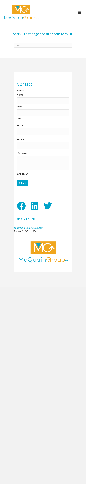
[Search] (43, 45)
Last (19, 118)
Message (22, 153)
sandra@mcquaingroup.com (28, 228)
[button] (21, 206)
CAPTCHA (22, 173)
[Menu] (79, 12)
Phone (20, 139)
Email (20, 125)
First (19, 106)
